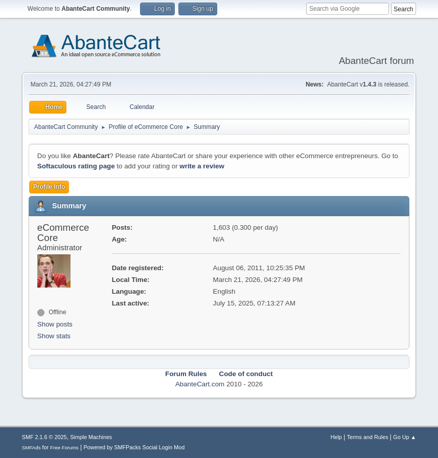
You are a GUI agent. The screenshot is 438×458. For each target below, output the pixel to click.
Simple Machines (91, 437)
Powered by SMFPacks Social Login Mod (134, 447)
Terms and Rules (367, 437)
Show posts (55, 324)
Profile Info (49, 186)
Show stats (54, 336)
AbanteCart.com (199, 384)
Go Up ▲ (404, 437)
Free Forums (64, 447)
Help (336, 437)
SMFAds (31, 447)
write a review (201, 166)
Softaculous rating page (76, 166)
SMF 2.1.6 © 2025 (44, 437)
